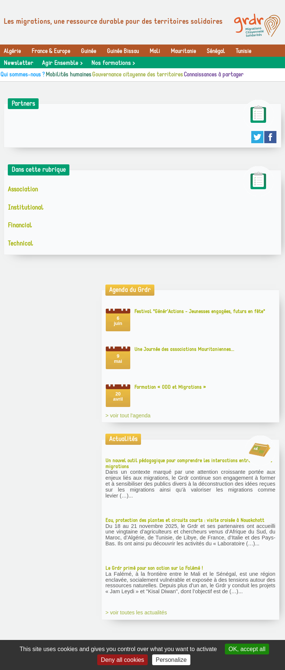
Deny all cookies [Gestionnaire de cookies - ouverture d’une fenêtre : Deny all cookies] (122, 660)
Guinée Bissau (123, 51)
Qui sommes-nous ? (22, 74)
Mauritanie (183, 51)
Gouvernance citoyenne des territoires (137, 74)
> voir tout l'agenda (128, 415)
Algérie (12, 51)
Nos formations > (113, 63)
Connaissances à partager (213, 74)
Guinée (88, 51)
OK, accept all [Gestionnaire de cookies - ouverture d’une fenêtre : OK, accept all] (247, 649)
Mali (155, 51)
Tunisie (243, 51)
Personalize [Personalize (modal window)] (171, 660)
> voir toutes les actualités (136, 612)
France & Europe (51, 51)
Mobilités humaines (68, 74)
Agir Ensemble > (62, 63)
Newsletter (18, 63)
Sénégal (216, 51)
